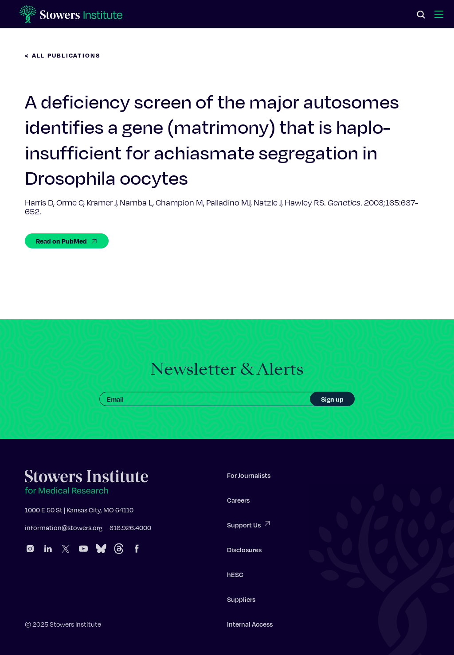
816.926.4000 (130, 529)
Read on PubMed (67, 241)
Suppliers (241, 601)
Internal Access (250, 625)
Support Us (249, 525)
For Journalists (248, 477)
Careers (238, 501)
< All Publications (63, 55)
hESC (235, 576)
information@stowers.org (63, 529)
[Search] (421, 15)
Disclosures (244, 551)
